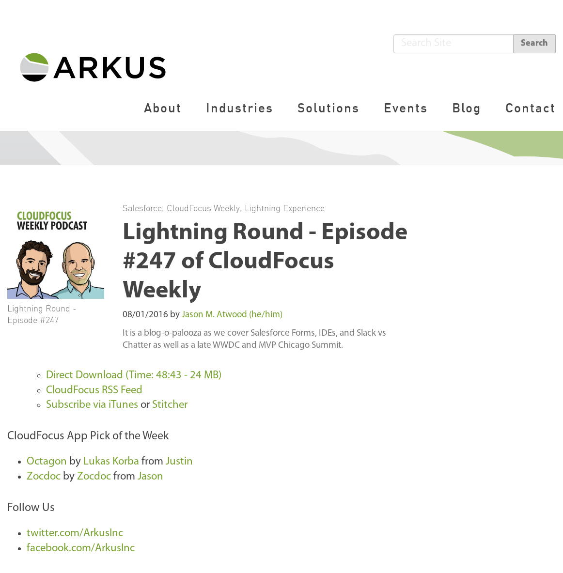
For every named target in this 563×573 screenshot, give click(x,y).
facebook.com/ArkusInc (81, 548)
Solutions (328, 107)
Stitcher (170, 405)
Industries (239, 107)
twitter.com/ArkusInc (75, 533)
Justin (179, 461)
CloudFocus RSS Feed (94, 390)
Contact (530, 107)
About (163, 107)
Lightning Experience (285, 207)
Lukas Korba (111, 461)
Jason (150, 476)
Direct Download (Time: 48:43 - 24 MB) (133, 375)
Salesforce (142, 207)
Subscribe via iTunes (92, 405)
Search (534, 43)
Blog (466, 107)
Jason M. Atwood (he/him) (232, 315)
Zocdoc (44, 476)
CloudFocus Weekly (203, 207)
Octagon (47, 461)
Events (406, 107)
